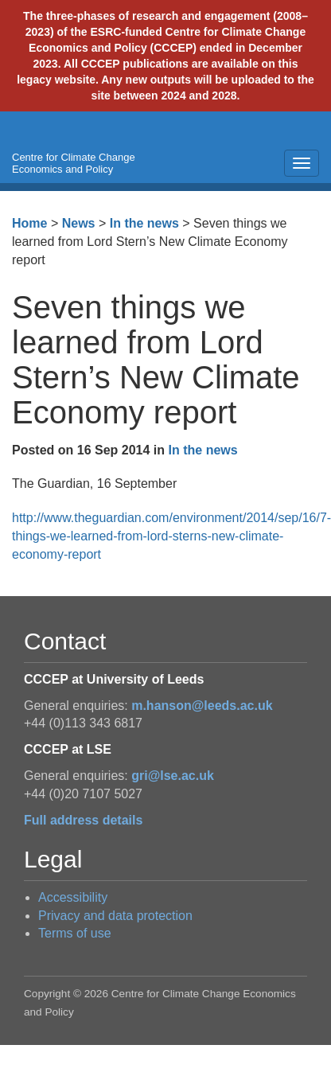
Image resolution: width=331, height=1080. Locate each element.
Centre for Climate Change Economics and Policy (73, 163)
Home (29, 223)
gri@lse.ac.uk (172, 775)
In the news (144, 223)
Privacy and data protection (115, 915)
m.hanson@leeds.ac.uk (201, 705)
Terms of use (74, 933)
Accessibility (72, 897)
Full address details (83, 820)
